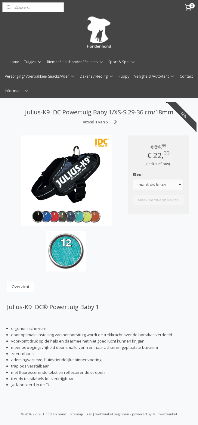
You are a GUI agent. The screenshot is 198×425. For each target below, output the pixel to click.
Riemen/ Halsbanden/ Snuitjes (75, 61)
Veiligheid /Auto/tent (154, 76)
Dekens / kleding (97, 76)
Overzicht (20, 286)
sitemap (76, 414)
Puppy (124, 76)
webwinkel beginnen (112, 414)
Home (14, 61)
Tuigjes (33, 61)
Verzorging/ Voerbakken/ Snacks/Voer (40, 76)
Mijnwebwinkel (165, 414)
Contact (186, 76)
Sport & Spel (121, 61)
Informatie (17, 90)
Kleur (138, 174)
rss (89, 414)
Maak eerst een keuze (158, 200)
